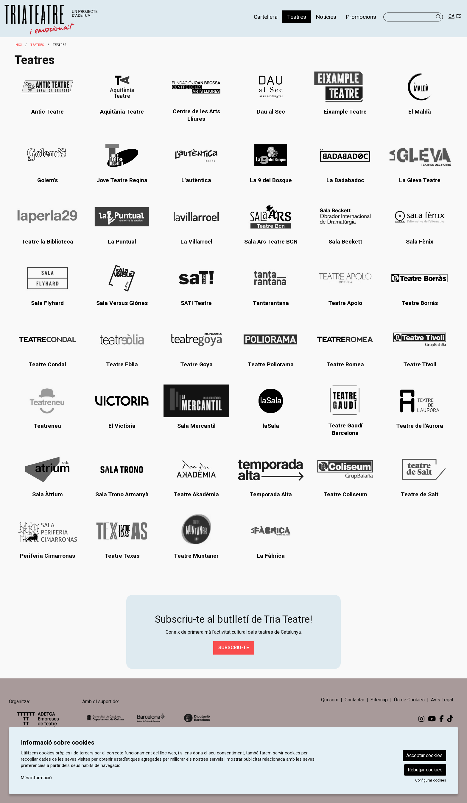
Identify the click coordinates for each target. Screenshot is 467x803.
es (459, 16)
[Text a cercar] (413, 17)
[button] (439, 17)
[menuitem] (265, 16)
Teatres (37, 45)
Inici (18, 45)
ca (451, 16)
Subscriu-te (233, 647)
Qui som (329, 700)
